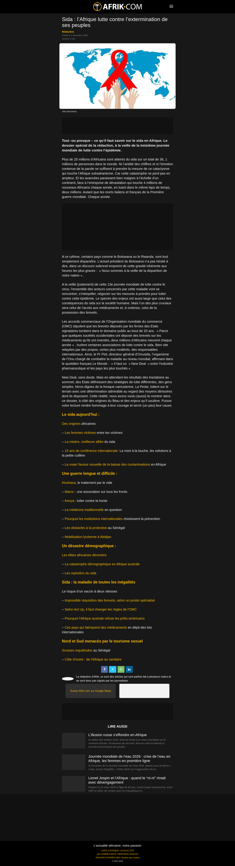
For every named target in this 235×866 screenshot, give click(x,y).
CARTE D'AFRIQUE (110, 850)
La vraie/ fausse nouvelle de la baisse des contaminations (107, 464)
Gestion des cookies (131, 857)
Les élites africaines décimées (84, 555)
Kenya (69, 501)
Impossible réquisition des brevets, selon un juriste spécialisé (110, 600)
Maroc (69, 492)
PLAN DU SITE (127, 850)
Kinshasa (69, 482)
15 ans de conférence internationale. (92, 451)
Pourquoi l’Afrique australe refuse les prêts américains (105, 618)
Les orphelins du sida (80, 573)
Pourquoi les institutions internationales (94, 519)
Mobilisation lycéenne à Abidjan (88, 537)
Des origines (71, 423)
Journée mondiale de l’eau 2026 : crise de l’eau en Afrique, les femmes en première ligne (129, 758)
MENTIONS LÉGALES (128, 854)
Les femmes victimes (80, 433)
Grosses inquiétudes (77, 650)
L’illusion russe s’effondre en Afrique (117, 735)
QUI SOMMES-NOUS (106, 854)
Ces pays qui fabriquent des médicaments (96, 627)
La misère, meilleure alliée (84, 442)
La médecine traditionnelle (84, 510)
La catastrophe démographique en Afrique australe (102, 564)
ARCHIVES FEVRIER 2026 (107, 857)
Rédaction (68, 31)
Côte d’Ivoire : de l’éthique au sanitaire (93, 659)
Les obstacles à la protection (86, 528)
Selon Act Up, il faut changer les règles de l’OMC (101, 609)
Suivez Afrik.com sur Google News (90, 690)
